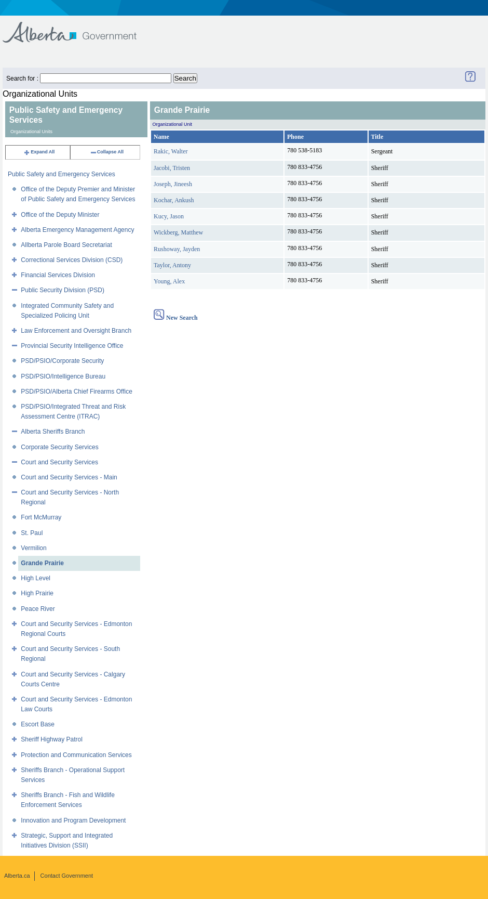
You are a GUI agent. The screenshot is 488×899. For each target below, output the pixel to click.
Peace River (38, 609)
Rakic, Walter (170, 151)
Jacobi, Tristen (172, 168)
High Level (35, 578)
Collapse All (107, 151)
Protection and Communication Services (76, 755)
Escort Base (38, 724)
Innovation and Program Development (73, 820)
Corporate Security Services (59, 447)
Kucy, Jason (169, 216)
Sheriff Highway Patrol (52, 739)
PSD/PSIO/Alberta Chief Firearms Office (76, 391)
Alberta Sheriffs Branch (53, 431)
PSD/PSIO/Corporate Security (62, 360)
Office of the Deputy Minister (60, 214)
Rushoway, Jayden (177, 249)
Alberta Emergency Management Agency (77, 229)
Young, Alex (169, 281)
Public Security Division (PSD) (62, 290)
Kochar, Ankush (174, 200)
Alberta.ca (17, 875)
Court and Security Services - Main (69, 477)
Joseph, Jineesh (173, 184)
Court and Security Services (59, 462)
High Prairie (37, 593)
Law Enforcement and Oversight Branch (76, 330)
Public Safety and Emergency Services (61, 174)
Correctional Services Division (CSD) (72, 260)
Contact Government (66, 875)
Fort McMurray (41, 517)
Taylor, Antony (172, 265)
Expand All (39, 151)
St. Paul (32, 533)
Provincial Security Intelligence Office (72, 345)
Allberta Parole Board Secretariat (66, 245)
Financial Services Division (58, 275)
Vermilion (33, 548)
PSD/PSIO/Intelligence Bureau (63, 376)
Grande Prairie (42, 563)
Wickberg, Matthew (178, 232)
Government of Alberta (78, 27)
